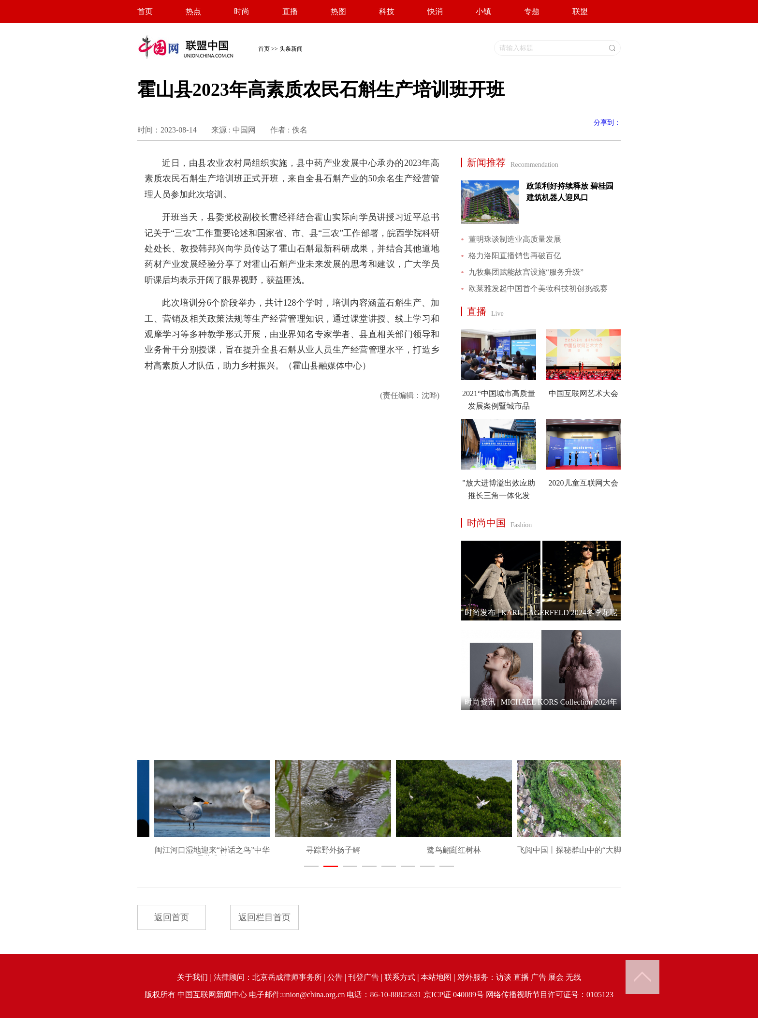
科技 (386, 11)
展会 (556, 977)
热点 (193, 11)
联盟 (580, 11)
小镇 (483, 11)
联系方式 (399, 977)
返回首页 (171, 917)
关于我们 (192, 977)
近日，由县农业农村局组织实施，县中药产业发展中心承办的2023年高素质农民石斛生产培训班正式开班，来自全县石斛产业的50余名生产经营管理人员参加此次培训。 (292, 178)
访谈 (503, 977)
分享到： (607, 122)
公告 (335, 977)
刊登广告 (363, 977)
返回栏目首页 (264, 917)
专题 (531, 11)
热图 (338, 11)
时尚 (241, 11)
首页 (145, 11)
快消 (435, 11)
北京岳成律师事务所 (287, 977)
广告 (538, 977)
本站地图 (436, 977)
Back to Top (642, 977)
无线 (573, 977)
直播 (290, 11)
